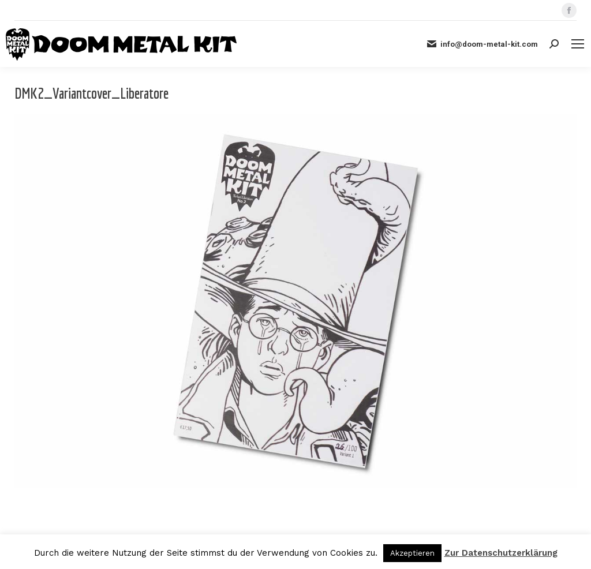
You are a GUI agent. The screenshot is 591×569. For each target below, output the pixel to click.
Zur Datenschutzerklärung (501, 553)
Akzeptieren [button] (412, 553)
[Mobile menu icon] (577, 43)
